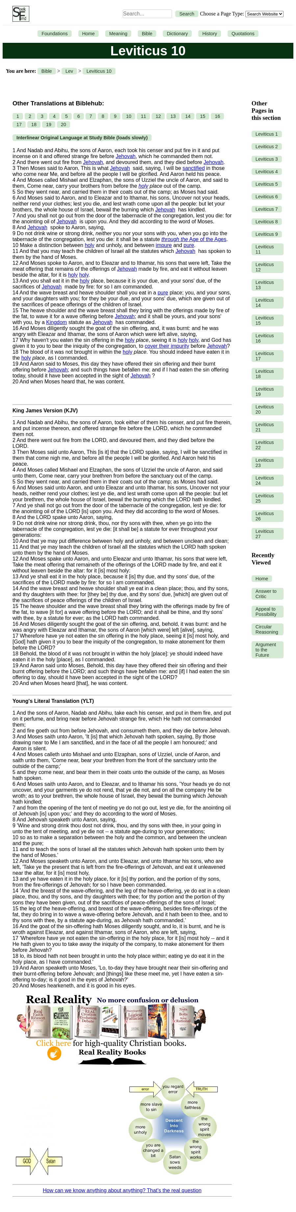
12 (158, 116)
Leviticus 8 (267, 221)
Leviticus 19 (265, 391)
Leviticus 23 (265, 462)
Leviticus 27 (265, 534)
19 (48, 124)
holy (143, 186)
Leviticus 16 (265, 338)
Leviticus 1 (267, 134)
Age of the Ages (194, 239)
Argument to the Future (266, 650)
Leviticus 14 (265, 302)
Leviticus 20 (265, 409)
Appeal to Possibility (266, 611)
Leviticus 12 (265, 267)
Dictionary (177, 33)
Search (186, 13)
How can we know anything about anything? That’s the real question (122, 1190)
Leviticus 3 (267, 159)
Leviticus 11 (265, 249)
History (209, 33)
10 (128, 116)
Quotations (243, 33)
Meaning (118, 33)
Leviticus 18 (265, 374)
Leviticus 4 (267, 171)
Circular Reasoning (267, 629)
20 (63, 124)
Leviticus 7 (267, 209)
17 (19, 124)
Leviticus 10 (98, 71)
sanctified (194, 168)
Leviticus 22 (265, 445)
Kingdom (56, 322)
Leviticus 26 (265, 516)
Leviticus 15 (265, 320)
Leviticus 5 (267, 184)
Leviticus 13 (265, 285)
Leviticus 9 (267, 234)
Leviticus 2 (267, 146)
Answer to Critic (266, 594)
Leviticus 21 (265, 427)
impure (164, 245)
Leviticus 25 (265, 498)
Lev (69, 71)
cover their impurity (167, 346)
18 (34, 124)
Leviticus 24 (265, 480)
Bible (147, 33)
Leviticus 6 (267, 196)
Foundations (54, 33)
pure (189, 245)
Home (88, 33)
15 (202, 116)
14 (187, 116)
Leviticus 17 (265, 356)
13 (173, 116)
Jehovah (126, 156)
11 (143, 116)
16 (217, 116)
